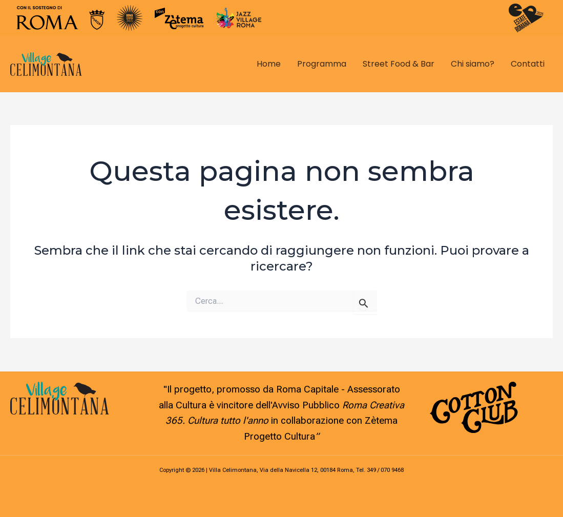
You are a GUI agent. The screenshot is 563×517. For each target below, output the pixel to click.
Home (269, 64)
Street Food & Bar (398, 64)
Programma (321, 64)
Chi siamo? (472, 64)
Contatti (528, 64)
